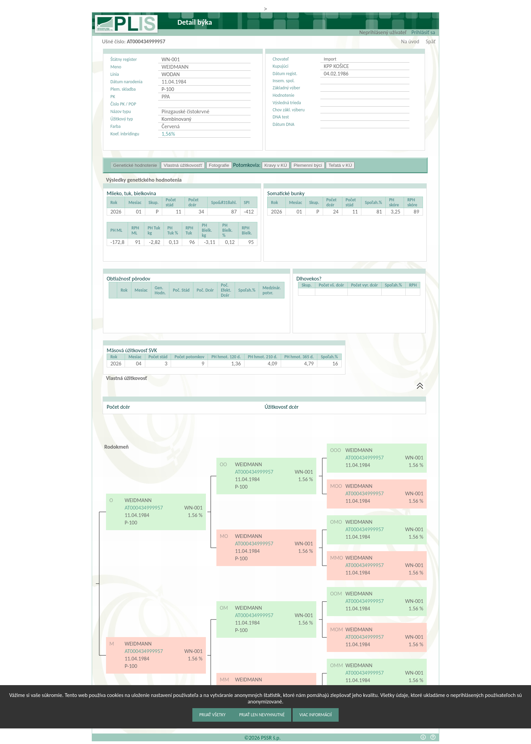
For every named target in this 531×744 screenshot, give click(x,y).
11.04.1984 (137, 515)
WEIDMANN (138, 500)
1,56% (168, 134)
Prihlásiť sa (423, 32)
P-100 (132, 522)
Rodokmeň (116, 447)
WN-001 (193, 507)
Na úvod (410, 41)
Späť (431, 41)
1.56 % (195, 515)
